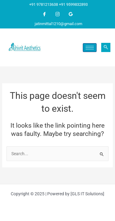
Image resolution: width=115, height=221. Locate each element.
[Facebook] (44, 14)
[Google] (70, 14)
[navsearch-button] (105, 47)
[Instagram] (57, 14)
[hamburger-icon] (90, 47)
